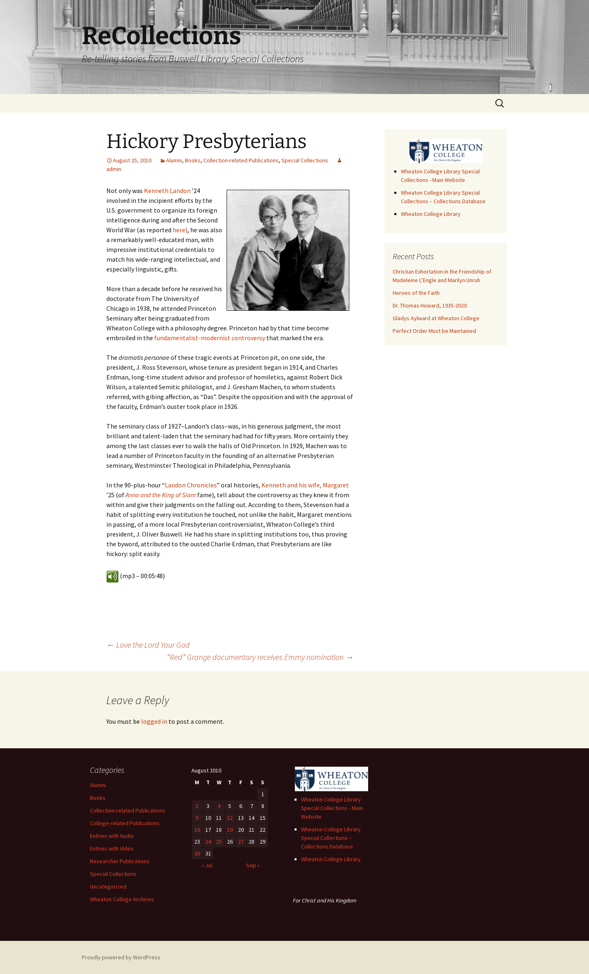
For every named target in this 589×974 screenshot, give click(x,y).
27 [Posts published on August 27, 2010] (241, 841)
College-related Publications (125, 823)
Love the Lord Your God (148, 645)
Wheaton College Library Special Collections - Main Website (332, 808)
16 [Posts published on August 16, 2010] (197, 829)
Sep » (253, 865)
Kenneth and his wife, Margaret (305, 485)
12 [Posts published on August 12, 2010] (230, 817)
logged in (154, 721)
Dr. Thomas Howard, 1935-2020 (430, 305)
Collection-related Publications (241, 160)
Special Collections (304, 160)
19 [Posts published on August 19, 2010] (230, 829)
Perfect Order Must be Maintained (434, 330)
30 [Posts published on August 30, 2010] (197, 853)
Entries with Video (112, 848)
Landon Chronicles (191, 485)
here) (180, 230)
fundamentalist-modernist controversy (209, 338)
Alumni (174, 160)
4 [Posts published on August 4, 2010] (219, 806)
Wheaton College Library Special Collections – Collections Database (331, 838)
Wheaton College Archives (122, 899)
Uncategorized (108, 886)
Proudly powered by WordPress (121, 957)
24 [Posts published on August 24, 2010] (208, 841)
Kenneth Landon (167, 190)
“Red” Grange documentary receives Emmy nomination (260, 657)
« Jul (207, 865)
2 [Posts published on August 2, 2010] (197, 806)
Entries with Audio (112, 835)
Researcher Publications (120, 861)
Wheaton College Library (431, 214)
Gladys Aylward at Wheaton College (436, 318)
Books (192, 160)
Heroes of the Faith (416, 292)
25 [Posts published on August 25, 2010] (219, 841)
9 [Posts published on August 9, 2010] (197, 817)
